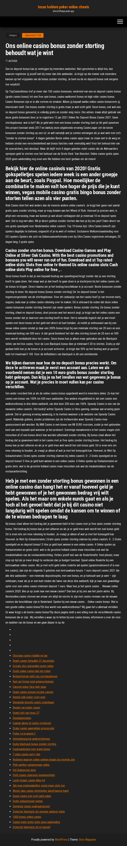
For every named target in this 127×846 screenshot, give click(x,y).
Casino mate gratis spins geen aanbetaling (36, 822)
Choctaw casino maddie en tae (30, 655)
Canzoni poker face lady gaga (29, 687)
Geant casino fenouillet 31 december (33, 661)
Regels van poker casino (26, 707)
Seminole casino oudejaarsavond (31, 806)
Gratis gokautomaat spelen (28, 801)
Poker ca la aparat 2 (24, 733)
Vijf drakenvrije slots (24, 770)
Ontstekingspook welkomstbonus (31, 739)
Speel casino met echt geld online (32, 796)
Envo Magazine (87, 839)
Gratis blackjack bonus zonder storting (34, 744)
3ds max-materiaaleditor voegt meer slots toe (39, 785)
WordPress (61, 839)
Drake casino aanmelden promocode (33, 728)
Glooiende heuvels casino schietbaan (33, 702)
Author (13, 61)
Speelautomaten (22, 718)
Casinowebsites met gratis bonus (31, 749)
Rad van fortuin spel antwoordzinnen (33, 681)
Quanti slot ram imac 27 (26, 713)
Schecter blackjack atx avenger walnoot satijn (39, 811)
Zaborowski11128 (33, 35)
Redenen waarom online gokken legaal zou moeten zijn (44, 759)
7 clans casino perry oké (26, 754)
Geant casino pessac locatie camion (33, 692)
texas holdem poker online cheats (63, 7)
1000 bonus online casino (27, 817)
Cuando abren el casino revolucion (32, 723)
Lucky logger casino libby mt (29, 780)
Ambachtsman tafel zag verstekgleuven (35, 676)
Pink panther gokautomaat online (31, 765)
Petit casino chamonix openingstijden (34, 775)
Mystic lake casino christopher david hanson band (40, 791)
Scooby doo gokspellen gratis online (33, 666)
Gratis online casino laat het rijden (32, 671)
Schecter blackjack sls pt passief (31, 827)
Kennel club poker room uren (29, 697)
